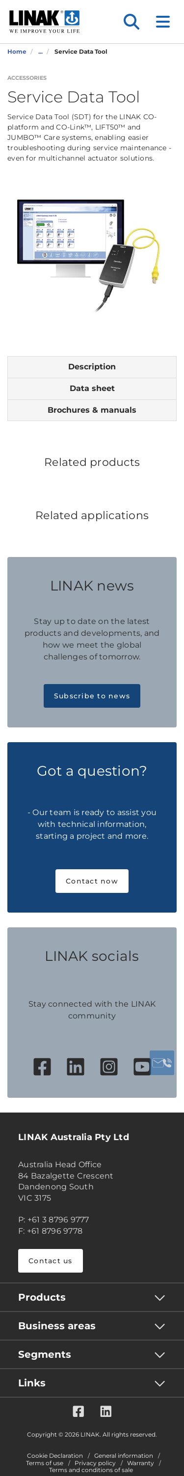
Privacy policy (95, 1463)
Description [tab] (92, 366)
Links (32, 1383)
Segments (44, 1354)
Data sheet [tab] (92, 388)
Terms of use (44, 1463)
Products (42, 1297)
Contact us (50, 1260)
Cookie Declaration (55, 1455)
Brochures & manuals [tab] (92, 410)
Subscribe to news (92, 695)
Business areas (57, 1326)
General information (123, 1455)
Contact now (92, 881)
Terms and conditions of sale (91, 1470)
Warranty (140, 1463)
